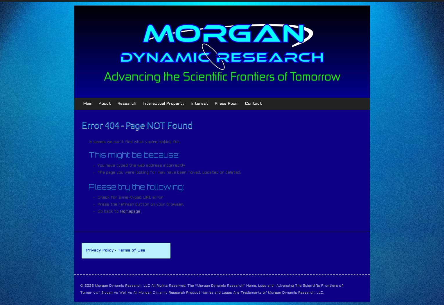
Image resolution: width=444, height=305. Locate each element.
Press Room (226, 104)
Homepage (130, 211)
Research (126, 104)
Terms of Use (131, 250)
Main (87, 104)
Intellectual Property (164, 104)
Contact (253, 104)
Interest (199, 104)
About (105, 104)
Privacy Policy (100, 250)
